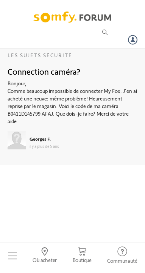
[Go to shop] (82, 256)
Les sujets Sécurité (40, 55)
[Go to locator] (44, 256)
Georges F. (40, 138)
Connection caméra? (44, 71)
